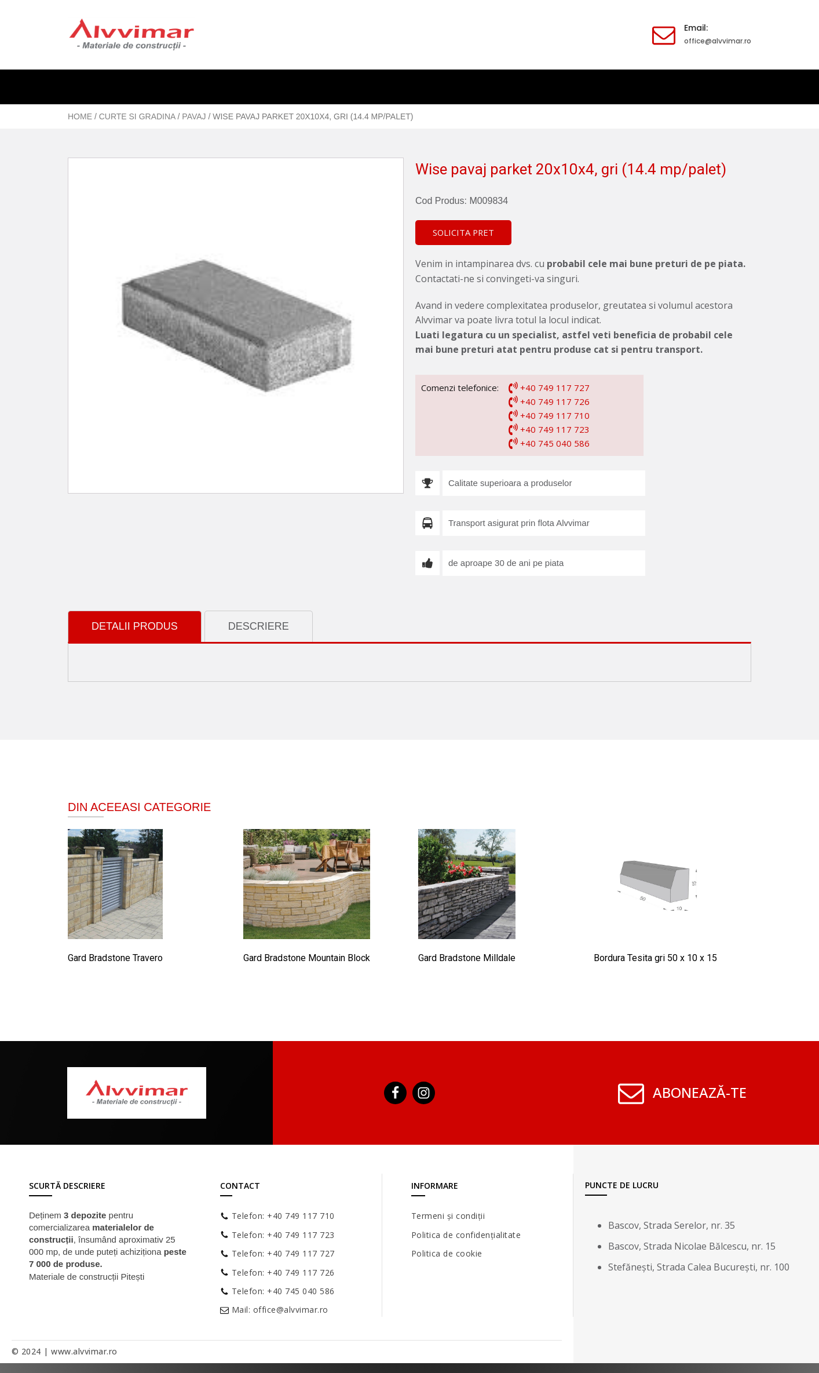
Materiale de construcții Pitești (86, 1278)
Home (80, 116)
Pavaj (194, 116)
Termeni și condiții (448, 1216)
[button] (466, 233)
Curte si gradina (137, 116)
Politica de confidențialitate (466, 1235)
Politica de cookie (446, 1254)
